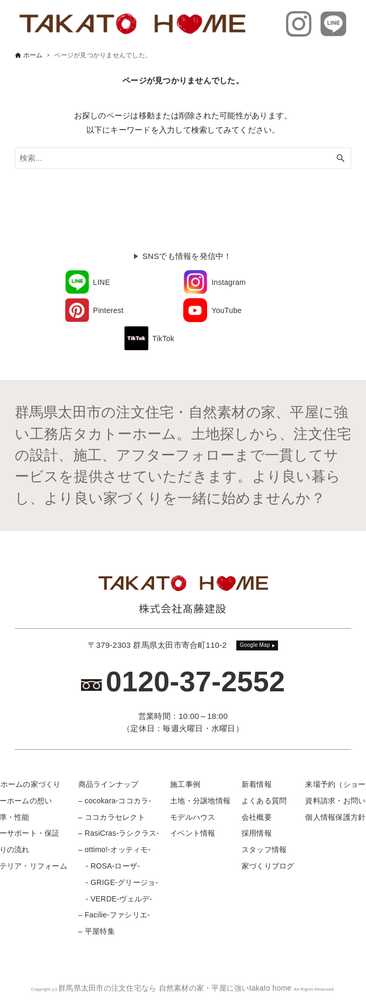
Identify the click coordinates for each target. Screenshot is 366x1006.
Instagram (228, 282)
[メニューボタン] (349, 988)
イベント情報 (193, 833)
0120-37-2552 (195, 681)
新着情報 (257, 784)
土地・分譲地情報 (200, 800)
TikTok (163, 338)
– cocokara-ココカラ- (114, 800)
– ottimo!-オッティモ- (114, 849)
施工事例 (185, 784)
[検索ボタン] (340, 158)
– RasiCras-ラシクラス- (118, 833)
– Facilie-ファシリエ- (114, 914)
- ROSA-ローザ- (109, 866)
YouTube (226, 310)
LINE (101, 282)
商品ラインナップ (108, 784)
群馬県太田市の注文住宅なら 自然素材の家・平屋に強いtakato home (174, 988)
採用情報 (257, 833)
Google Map (255, 645)
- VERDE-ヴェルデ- (115, 899)
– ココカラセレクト (111, 817)
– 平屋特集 (96, 931)
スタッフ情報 (264, 849)
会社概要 (257, 817)
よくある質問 (264, 800)
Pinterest (108, 310)
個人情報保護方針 (335, 817)
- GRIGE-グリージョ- (118, 882)
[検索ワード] (183, 158)
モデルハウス (193, 817)
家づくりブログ (268, 866)
